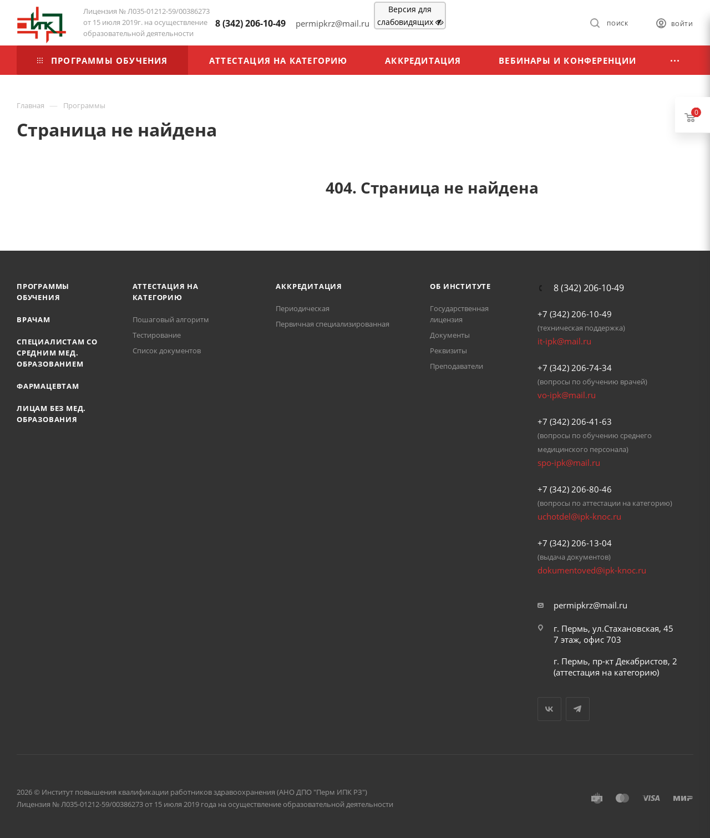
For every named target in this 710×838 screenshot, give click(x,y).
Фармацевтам (48, 386)
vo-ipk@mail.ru (566, 394)
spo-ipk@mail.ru (568, 462)
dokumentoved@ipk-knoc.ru (591, 570)
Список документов (167, 350)
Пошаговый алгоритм (171, 319)
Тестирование (157, 335)
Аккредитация (309, 286)
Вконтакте (549, 709)
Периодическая (302, 308)
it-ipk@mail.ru (564, 341)
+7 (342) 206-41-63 (574, 421)
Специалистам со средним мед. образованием (57, 353)
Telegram (578, 709)
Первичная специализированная (332, 324)
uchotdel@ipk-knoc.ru (579, 516)
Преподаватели (456, 366)
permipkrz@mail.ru (590, 605)
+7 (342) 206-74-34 (574, 367)
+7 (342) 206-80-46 (574, 489)
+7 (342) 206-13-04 (574, 542)
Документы (450, 335)
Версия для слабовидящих (410, 15)
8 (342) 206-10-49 (250, 23)
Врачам (33, 319)
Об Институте (460, 286)
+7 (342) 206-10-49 (574, 313)
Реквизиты (448, 350)
